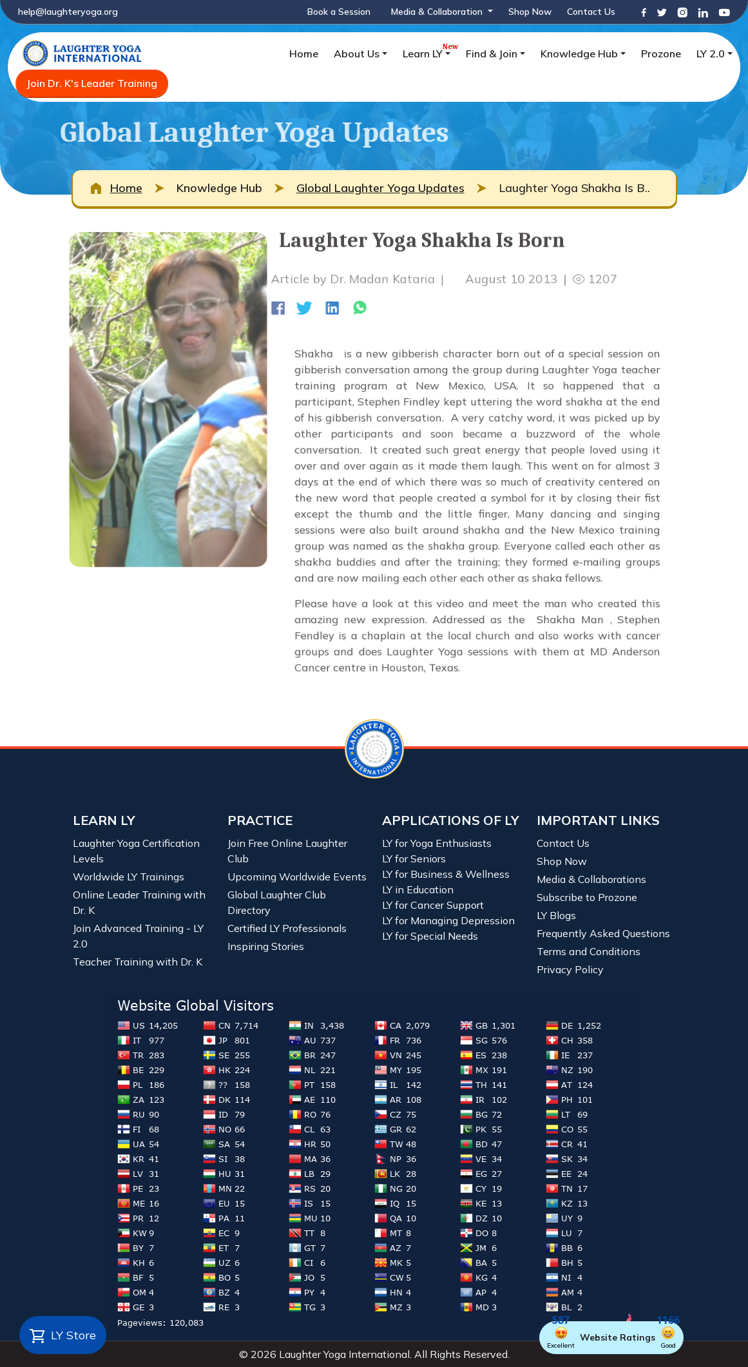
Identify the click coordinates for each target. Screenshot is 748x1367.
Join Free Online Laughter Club (287, 851)
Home (303, 53)
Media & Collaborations (591, 879)
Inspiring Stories (265, 946)
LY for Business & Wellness (446, 874)
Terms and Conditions (588, 951)
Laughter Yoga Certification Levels (136, 851)
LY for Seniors (414, 858)
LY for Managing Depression (448, 920)
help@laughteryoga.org (68, 11)
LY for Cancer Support (433, 904)
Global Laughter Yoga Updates (380, 187)
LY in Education (418, 889)
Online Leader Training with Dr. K (139, 902)
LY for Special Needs (430, 935)
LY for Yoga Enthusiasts (437, 843)
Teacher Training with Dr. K (137, 961)
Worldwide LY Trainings (128, 876)
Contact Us (591, 11)
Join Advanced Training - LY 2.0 (138, 936)
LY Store (63, 1336)
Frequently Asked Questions (603, 933)
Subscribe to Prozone (587, 897)
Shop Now (529, 11)
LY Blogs (556, 915)
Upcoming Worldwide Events (297, 876)
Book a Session (338, 11)
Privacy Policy (570, 969)
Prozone (661, 53)
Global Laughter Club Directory (276, 902)
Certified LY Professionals (287, 928)
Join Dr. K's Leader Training (91, 83)
